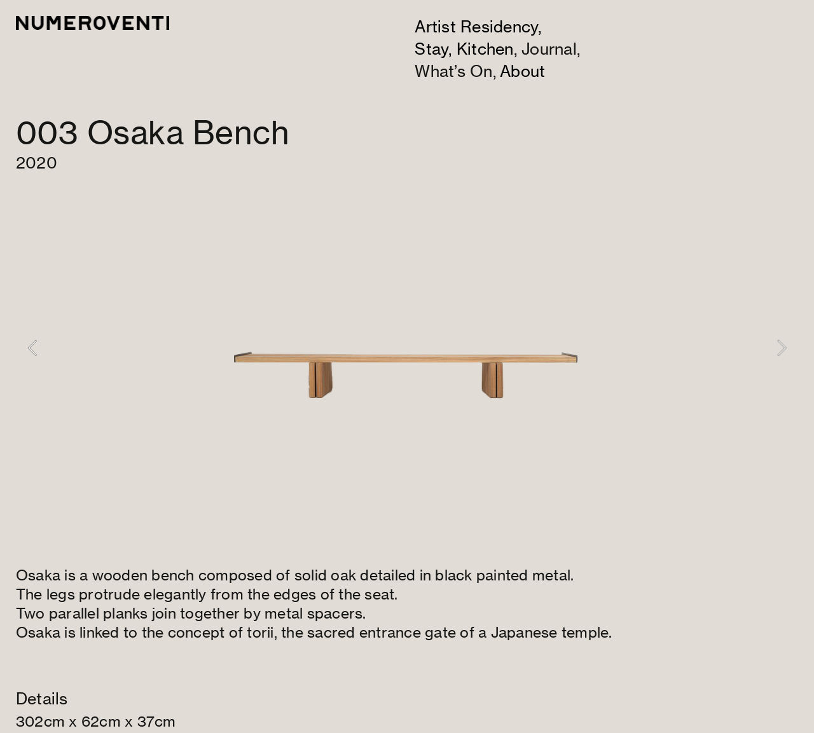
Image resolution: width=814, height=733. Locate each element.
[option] (407, 348)
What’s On (453, 71)
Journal (549, 48)
